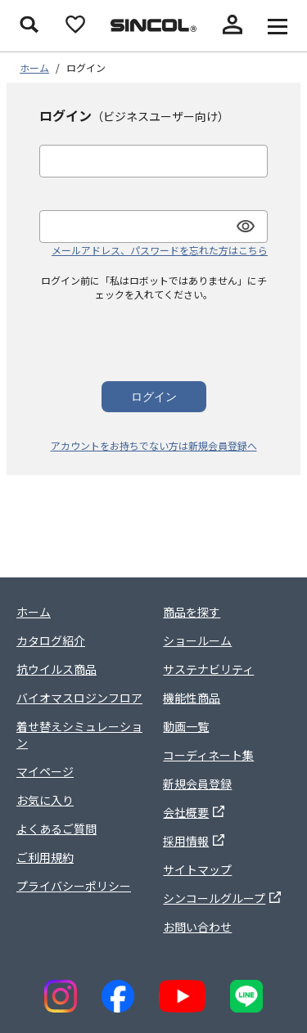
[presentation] (153, 333)
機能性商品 (191, 697)
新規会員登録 (197, 783)
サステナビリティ (208, 669)
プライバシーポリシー (73, 886)
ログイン (154, 396)
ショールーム (197, 640)
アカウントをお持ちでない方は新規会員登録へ (154, 445)
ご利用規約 (45, 857)
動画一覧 (186, 726)
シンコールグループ (222, 898)
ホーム (34, 67)
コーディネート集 (208, 755)
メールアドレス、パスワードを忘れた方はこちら (160, 250)
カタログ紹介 (50, 640)
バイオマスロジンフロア (79, 697)
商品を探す (191, 612)
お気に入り (45, 800)
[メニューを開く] (277, 26)
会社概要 (193, 812)
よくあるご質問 (56, 828)
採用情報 (193, 841)
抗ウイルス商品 (56, 669)
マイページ (45, 771)
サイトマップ (197, 869)
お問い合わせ (197, 926)
